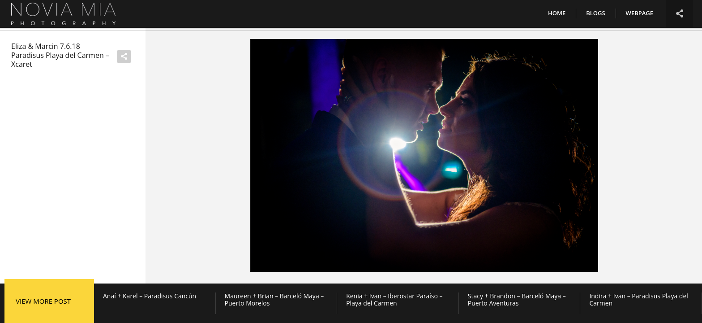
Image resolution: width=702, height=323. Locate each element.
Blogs (595, 13)
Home (556, 13)
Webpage (639, 13)
